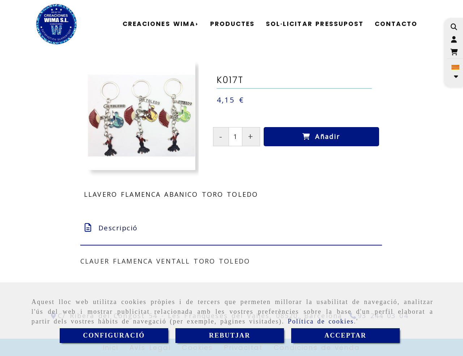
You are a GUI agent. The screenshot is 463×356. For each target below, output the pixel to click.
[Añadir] (321, 136)
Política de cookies (321, 321)
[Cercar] (454, 27)
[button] (454, 39)
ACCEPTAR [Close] (345, 335)
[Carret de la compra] (454, 52)
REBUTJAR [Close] (229, 335)
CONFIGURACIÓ (114, 335)
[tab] (231, 228)
